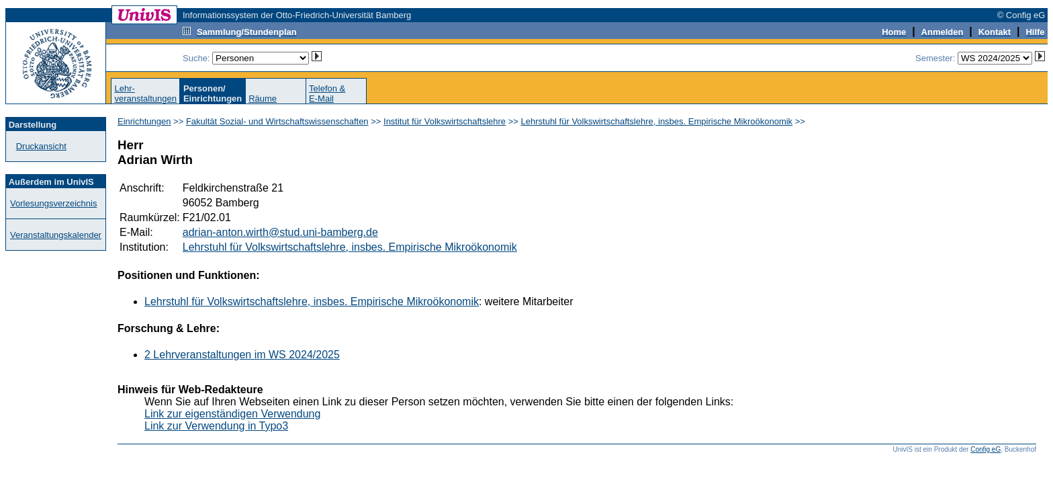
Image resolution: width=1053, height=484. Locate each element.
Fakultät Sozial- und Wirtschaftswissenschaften (277, 121)
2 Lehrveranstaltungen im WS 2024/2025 (242, 354)
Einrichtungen (144, 121)
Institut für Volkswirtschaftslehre (444, 121)
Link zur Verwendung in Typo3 (216, 426)
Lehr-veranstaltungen (145, 93)
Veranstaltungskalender (55, 235)
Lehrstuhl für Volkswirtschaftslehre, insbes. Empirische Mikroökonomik (657, 121)
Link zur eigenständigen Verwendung (232, 413)
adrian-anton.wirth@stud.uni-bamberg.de (280, 232)
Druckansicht (41, 146)
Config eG (985, 449)
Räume (262, 98)
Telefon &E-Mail (327, 93)
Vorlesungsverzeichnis (53, 203)
